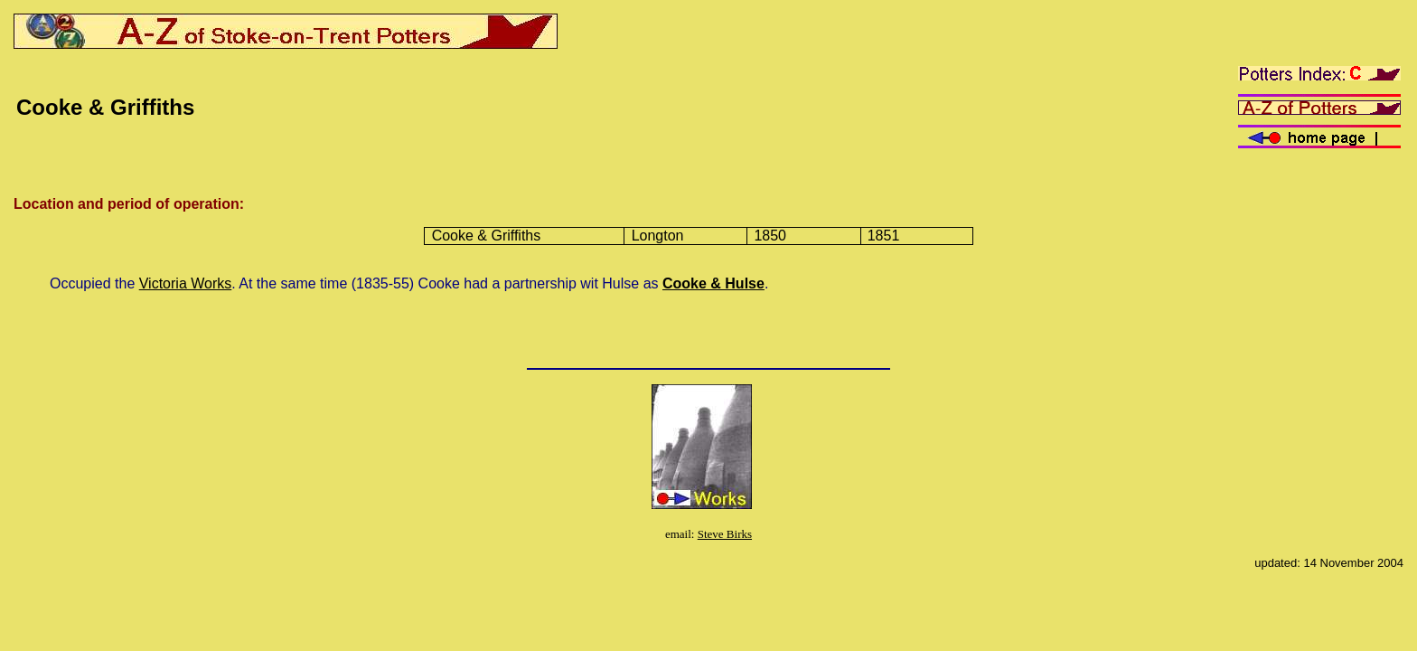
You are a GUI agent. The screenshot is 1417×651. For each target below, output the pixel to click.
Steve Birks (725, 534)
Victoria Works (185, 283)
